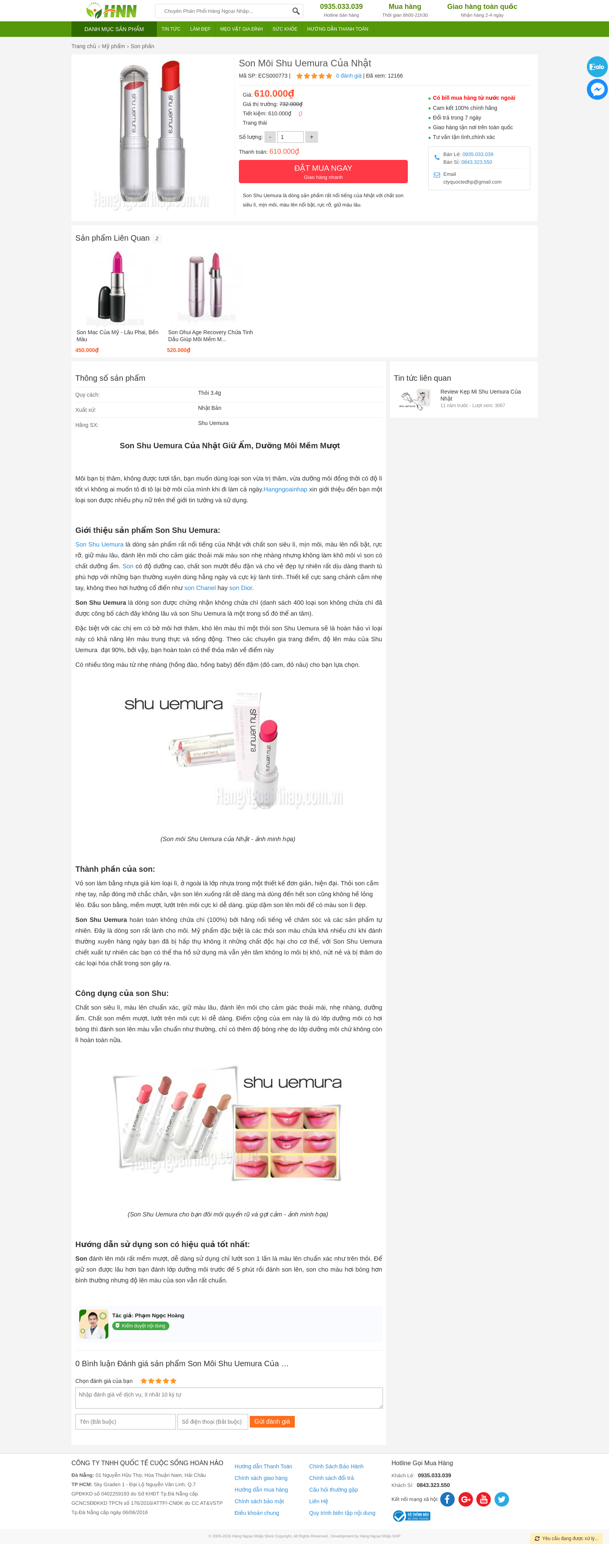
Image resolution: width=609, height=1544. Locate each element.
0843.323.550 (476, 162)
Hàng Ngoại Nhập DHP (380, 1536)
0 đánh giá (349, 76)
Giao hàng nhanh (323, 171)
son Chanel (200, 588)
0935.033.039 (478, 154)
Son (127, 566)
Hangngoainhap (285, 489)
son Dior (240, 588)
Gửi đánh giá (272, 1421)
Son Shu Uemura (99, 544)
